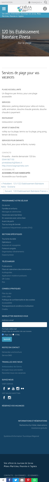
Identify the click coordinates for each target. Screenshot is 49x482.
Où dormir (6, 205)
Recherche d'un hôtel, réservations (33, 425)
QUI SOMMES (20, 475)
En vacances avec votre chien (14, 218)
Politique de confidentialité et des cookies (18, 300)
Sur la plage (24, 42)
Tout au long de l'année (11, 224)
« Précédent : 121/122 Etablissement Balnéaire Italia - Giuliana (22, 185)
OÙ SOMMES (33, 475)
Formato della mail (17, 330)
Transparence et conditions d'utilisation (18, 306)
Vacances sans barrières (12, 215)
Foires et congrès (9, 248)
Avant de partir (8, 221)
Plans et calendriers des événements (16, 269)
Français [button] (36, 2)
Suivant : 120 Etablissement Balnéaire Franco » (26, 191)
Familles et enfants (9, 209)
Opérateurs (6, 242)
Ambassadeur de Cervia (12, 367)
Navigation (7, 2)
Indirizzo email (7, 320)
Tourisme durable (9, 239)
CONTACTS (8, 475)
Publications (7, 266)
